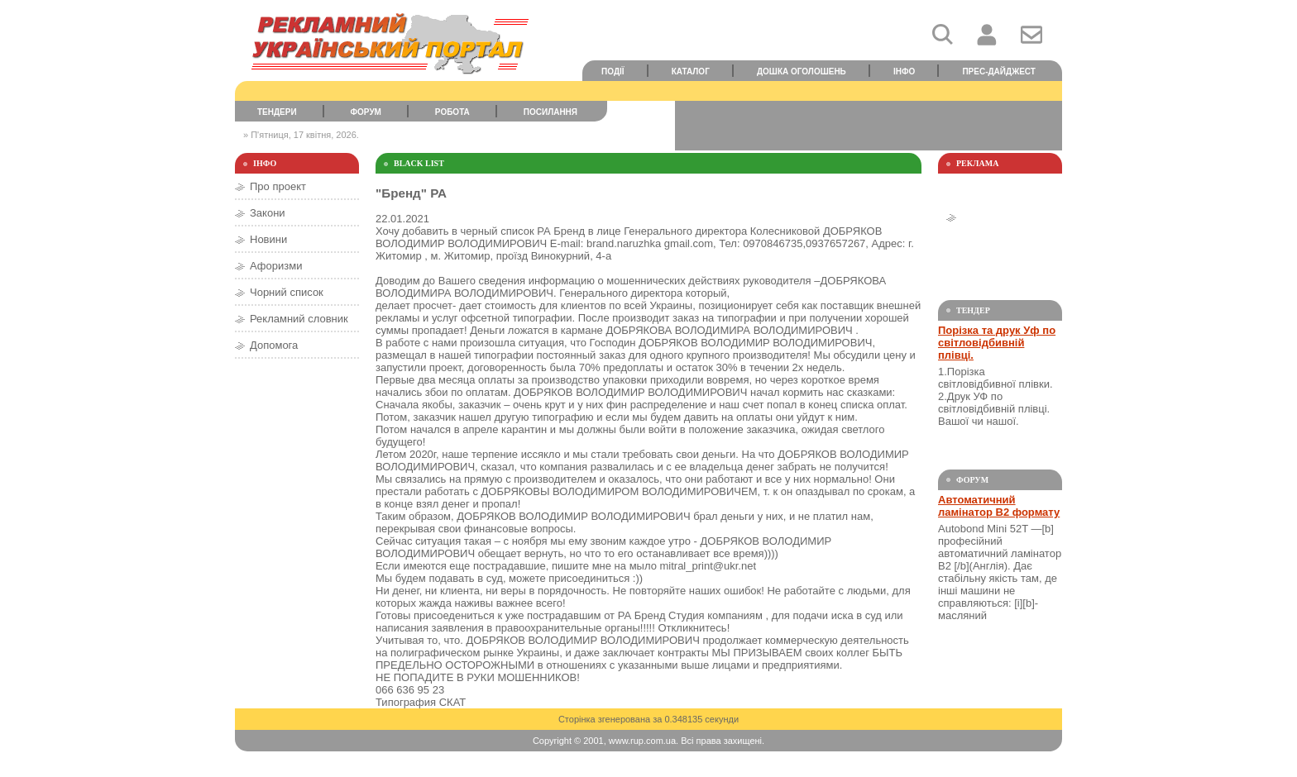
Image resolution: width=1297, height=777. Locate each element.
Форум (366, 112)
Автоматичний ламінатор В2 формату (999, 505)
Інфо (904, 71)
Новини (268, 239)
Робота (452, 112)
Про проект (278, 186)
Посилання (550, 112)
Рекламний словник (299, 318)
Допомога (274, 345)
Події (613, 71)
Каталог (691, 71)
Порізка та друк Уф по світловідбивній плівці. (996, 342)
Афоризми (276, 266)
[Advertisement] (868, 125)
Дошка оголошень (801, 71)
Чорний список (286, 292)
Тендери (277, 112)
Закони (267, 213)
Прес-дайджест (999, 71)
